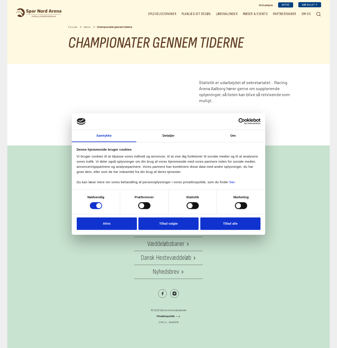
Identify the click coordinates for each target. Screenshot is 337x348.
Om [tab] (233, 135)
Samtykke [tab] (104, 135)
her (232, 182)
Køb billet (308, 4)
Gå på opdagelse (266, 5)
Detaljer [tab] (168, 135)
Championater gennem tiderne (114, 26)
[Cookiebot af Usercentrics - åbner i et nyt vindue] (241, 121)
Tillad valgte (168, 223)
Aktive (286, 4)
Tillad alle (230, 223)
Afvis (107, 223)
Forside (72, 26)
